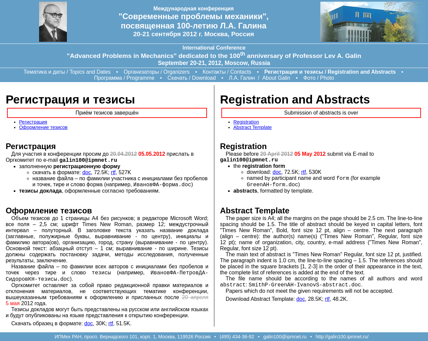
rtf (113, 172)
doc (86, 172)
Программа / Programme (124, 78)
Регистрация (33, 122)
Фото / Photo (318, 78)
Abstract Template (252, 127)
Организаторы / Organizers (157, 72)
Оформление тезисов (43, 127)
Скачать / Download (192, 78)
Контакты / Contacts (227, 72)
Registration (246, 122)
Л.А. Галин (242, 78)
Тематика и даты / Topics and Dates (66, 72)
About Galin (276, 78)
